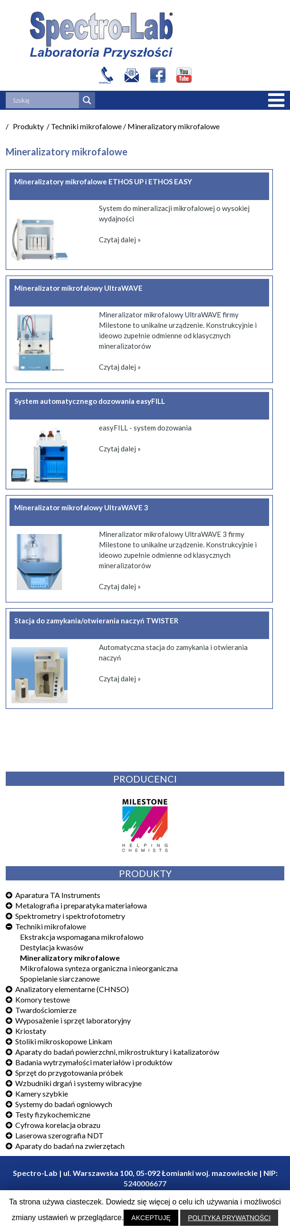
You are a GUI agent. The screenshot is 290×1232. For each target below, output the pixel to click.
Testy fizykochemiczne (52, 1114)
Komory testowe (42, 999)
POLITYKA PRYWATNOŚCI (229, 1218)
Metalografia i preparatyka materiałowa (81, 905)
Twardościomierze (46, 1009)
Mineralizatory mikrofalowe (70, 957)
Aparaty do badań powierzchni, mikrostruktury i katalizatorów (117, 1051)
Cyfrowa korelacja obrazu (57, 1124)
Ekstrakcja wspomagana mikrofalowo (82, 936)
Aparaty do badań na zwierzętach (70, 1145)
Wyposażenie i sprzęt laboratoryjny (73, 1020)
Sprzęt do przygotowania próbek (69, 1072)
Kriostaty (30, 1030)
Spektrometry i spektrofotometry (70, 915)
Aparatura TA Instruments (57, 894)
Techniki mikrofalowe (50, 926)
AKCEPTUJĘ (150, 1218)
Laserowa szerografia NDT (59, 1135)
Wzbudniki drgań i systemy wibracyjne (78, 1083)
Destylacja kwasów (51, 947)
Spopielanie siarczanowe (60, 978)
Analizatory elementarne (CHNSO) (72, 988)
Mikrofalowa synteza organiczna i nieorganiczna (99, 968)
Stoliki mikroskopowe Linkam (63, 1041)
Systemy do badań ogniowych (63, 1103)
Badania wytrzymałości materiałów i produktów (93, 1062)
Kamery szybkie (41, 1093)
